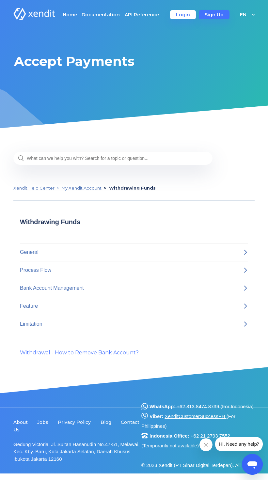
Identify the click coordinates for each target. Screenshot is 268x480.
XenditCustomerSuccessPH (195, 416)
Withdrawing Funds (132, 188)
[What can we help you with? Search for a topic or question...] (113, 158)
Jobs (42, 422)
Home (70, 15)
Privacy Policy (74, 422)
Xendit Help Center (34, 188)
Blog (106, 422)
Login (183, 15)
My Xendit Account (81, 188)
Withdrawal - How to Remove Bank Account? (79, 352)
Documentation (101, 15)
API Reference (142, 15)
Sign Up (214, 15)
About (20, 422)
